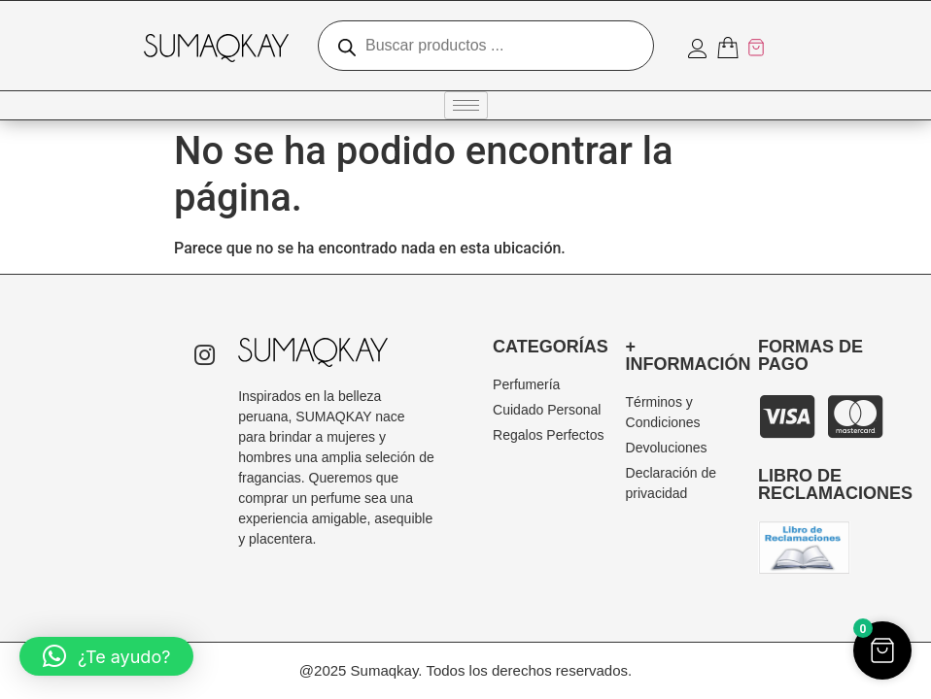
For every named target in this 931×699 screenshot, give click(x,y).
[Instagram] (204, 357)
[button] (106, 656)
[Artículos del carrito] (741, 47)
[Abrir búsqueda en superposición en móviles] (486, 46)
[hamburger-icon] (466, 105)
